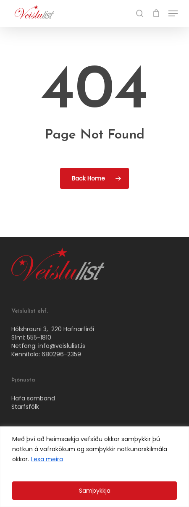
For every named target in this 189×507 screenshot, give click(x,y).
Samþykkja (94, 490)
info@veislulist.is (61, 346)
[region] (94, 466)
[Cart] (156, 13)
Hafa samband (33, 398)
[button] (173, 13)
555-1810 (39, 337)
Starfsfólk (25, 406)
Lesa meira (47, 459)
